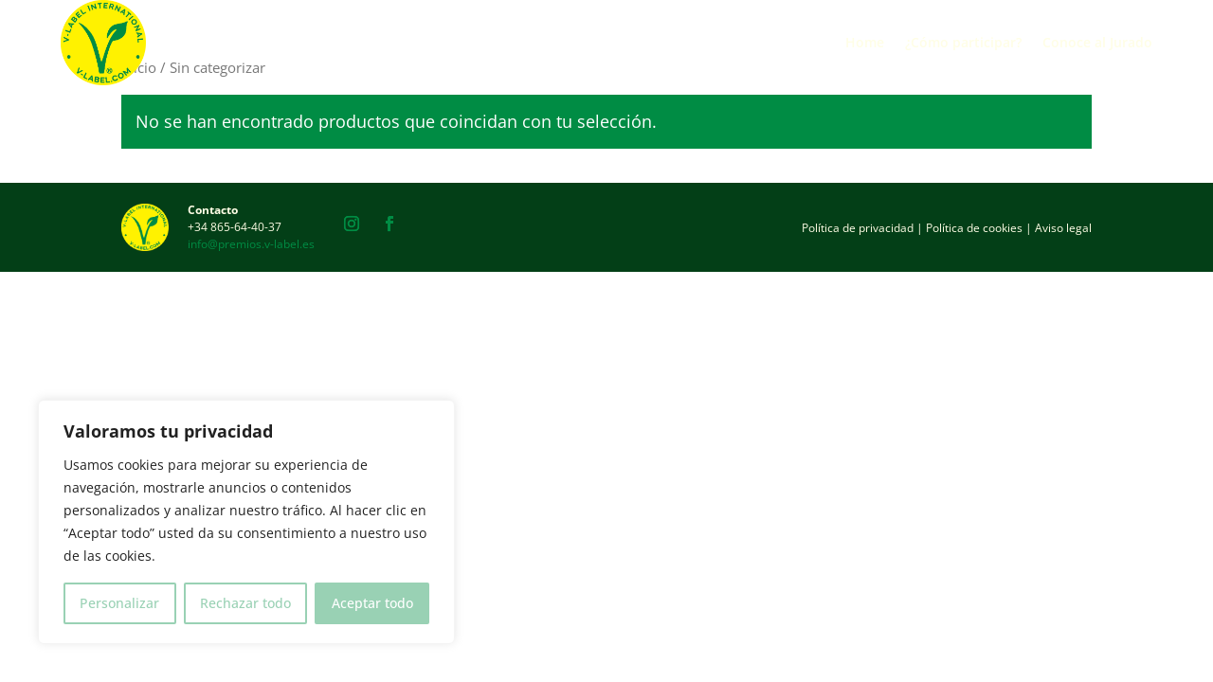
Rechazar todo (245, 603)
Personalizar (119, 603)
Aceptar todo (372, 603)
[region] (246, 522)
